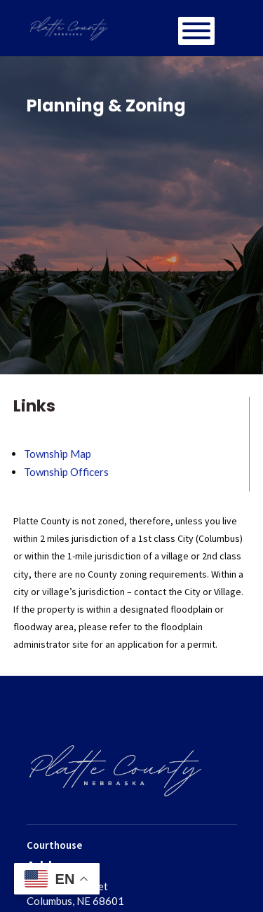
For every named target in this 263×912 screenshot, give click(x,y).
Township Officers (66, 471)
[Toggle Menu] (196, 30)
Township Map (57, 453)
